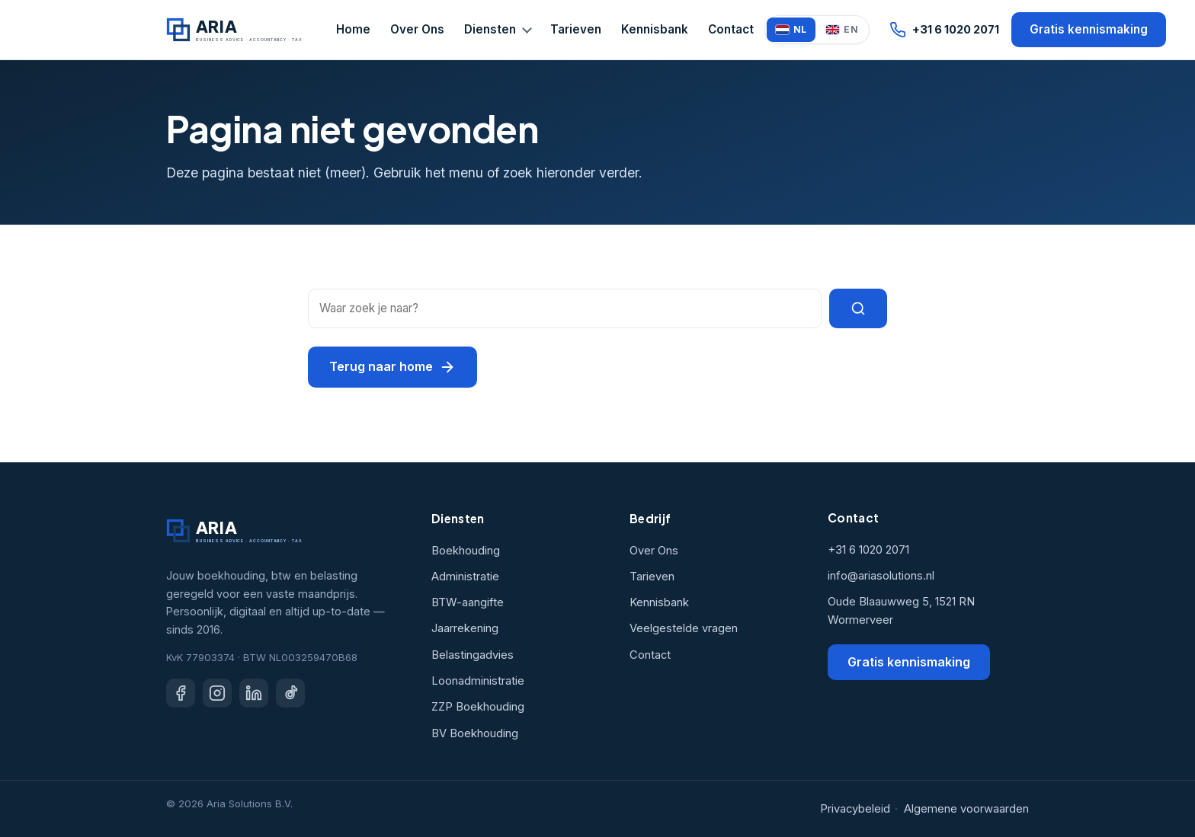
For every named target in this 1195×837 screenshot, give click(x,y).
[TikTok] (290, 693)
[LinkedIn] (253, 693)
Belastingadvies (472, 655)
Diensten (490, 29)
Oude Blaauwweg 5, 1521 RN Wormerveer (901, 611)
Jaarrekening (464, 628)
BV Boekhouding (474, 733)
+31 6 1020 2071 (944, 29)
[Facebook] (180, 693)
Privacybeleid (855, 809)
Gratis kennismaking (1089, 29)
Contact (731, 29)
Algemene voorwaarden (966, 809)
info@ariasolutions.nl (881, 576)
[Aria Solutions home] (236, 30)
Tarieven (575, 29)
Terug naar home (392, 367)
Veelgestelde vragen (684, 628)
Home (353, 29)
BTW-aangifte (467, 602)
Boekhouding (465, 550)
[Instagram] (217, 693)
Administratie (465, 576)
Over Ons (417, 29)
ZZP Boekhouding (477, 707)
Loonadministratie (477, 681)
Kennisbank (654, 29)
